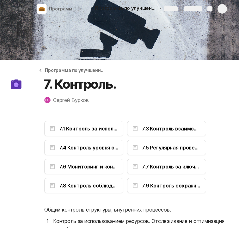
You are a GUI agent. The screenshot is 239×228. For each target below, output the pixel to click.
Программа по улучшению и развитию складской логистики (64, 8)
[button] (75, 70)
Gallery (18, 8)
